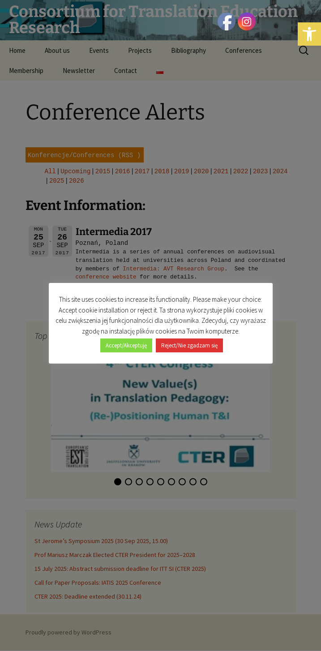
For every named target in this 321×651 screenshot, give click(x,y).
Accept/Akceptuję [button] (126, 340)
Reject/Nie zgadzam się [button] (189, 340)
